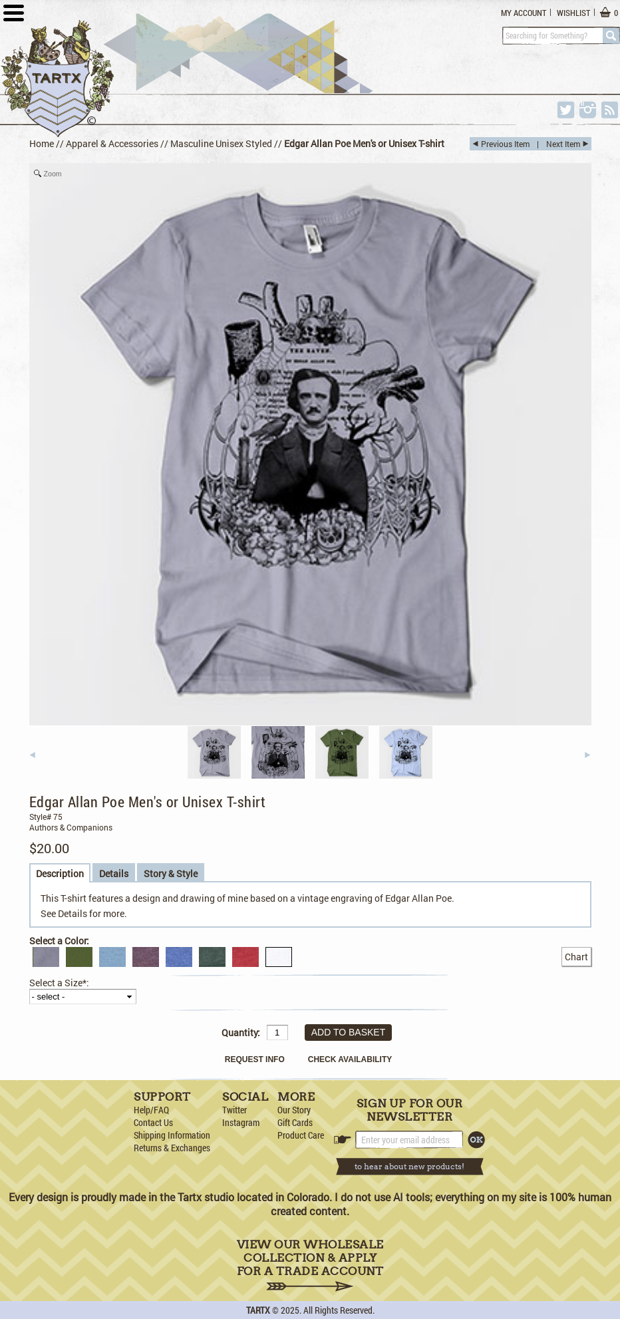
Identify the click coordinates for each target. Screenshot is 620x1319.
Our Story (294, 1109)
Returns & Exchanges (172, 1147)
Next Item (563, 143)
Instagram (240, 1122)
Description (60, 873)
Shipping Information (172, 1135)
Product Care (300, 1135)
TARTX (258, 1310)
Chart (576, 956)
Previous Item (505, 143)
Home (41, 143)
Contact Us (153, 1122)
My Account (523, 13)
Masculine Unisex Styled (221, 143)
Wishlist (573, 13)
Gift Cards (295, 1122)
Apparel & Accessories (112, 143)
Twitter (234, 1109)
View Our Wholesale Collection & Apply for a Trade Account (310, 1265)
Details (113, 873)
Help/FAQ (151, 1109)
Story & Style (171, 873)
